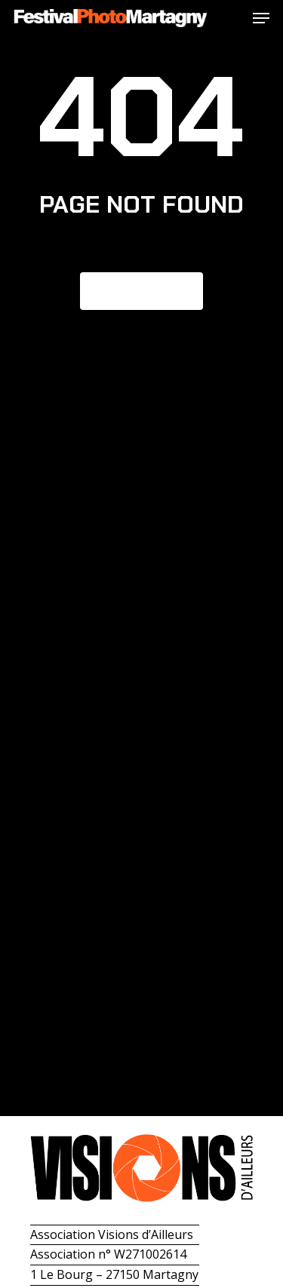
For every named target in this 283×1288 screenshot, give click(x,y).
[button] (261, 18)
